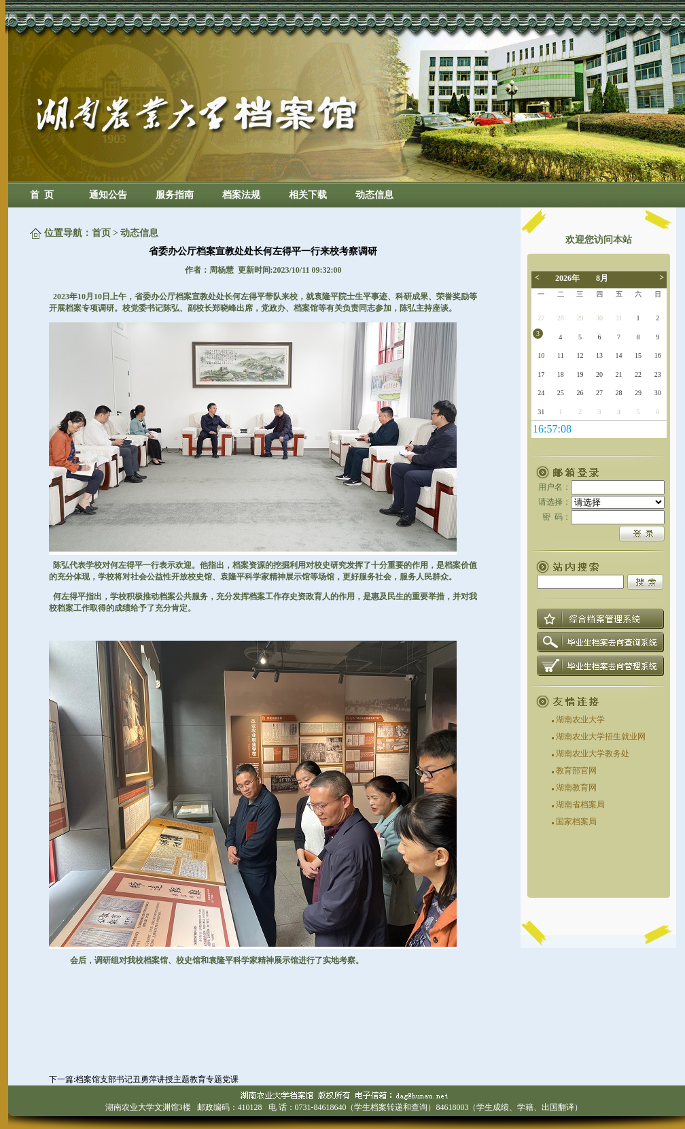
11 (560, 355)
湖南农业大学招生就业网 (601, 736)
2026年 (567, 278)
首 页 (42, 195)
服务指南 (175, 195)
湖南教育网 (576, 787)
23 (657, 374)
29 (579, 318)
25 (560, 393)
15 (638, 355)
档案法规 (241, 195)
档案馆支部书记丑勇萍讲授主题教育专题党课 (157, 1079)
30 (599, 318)
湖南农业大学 (580, 719)
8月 (602, 278)
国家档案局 (576, 821)
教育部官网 (576, 770)
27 (541, 318)
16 (657, 355)
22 (638, 374)
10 (541, 355)
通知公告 (108, 195)
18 (560, 374)
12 (579, 355)
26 (579, 393)
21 (619, 374)
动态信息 (374, 195)
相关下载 (308, 195)
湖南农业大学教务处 (592, 753)
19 (579, 374)
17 (541, 374)
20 (599, 374)
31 (619, 318)
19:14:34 (552, 429)
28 (560, 318)
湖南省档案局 (580, 804)
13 (599, 355)
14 (619, 355)
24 (541, 393)
